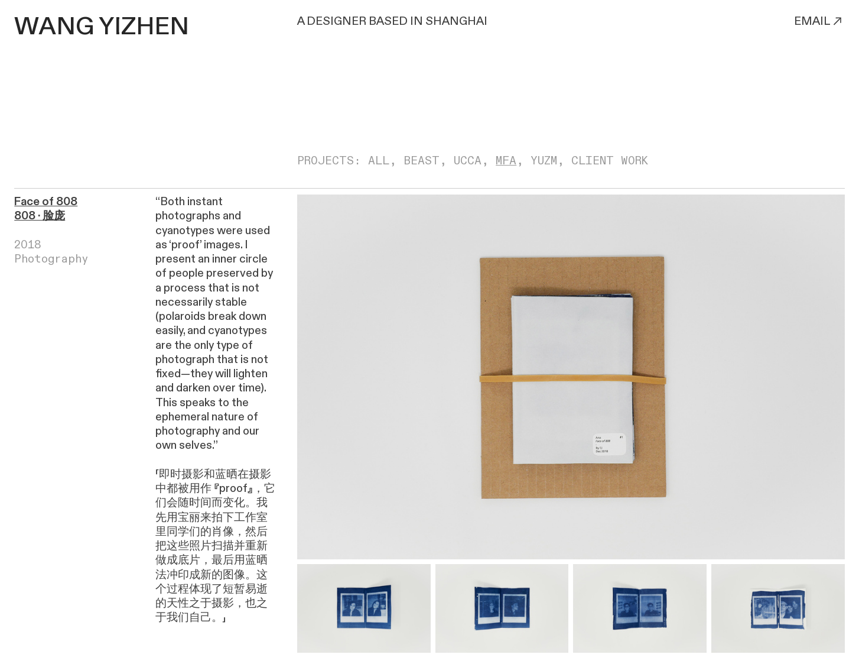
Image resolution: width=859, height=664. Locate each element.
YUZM (544, 161)
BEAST (422, 161)
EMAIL (819, 21)
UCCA (467, 161)
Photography (51, 259)
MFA (506, 161)
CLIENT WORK (609, 161)
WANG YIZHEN (101, 26)
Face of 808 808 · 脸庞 (45, 209)
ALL (378, 161)
